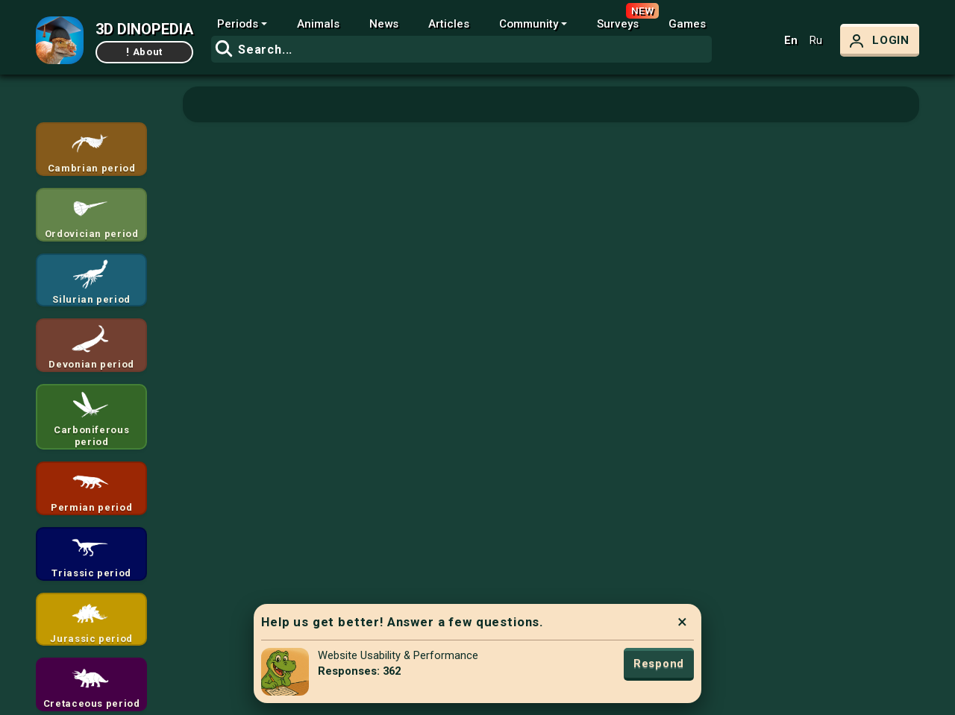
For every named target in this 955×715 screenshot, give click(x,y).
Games (687, 24)
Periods (237, 24)
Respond (658, 663)
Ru (816, 40)
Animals (318, 24)
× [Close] (682, 621)
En (791, 40)
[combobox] (461, 49)
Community (528, 24)
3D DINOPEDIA (144, 29)
